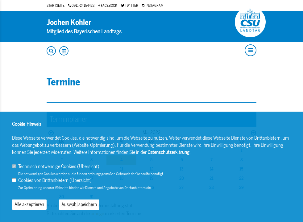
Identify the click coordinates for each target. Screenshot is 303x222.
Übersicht (88, 166)
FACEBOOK (107, 5)
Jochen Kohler (69, 22)
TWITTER (129, 5)
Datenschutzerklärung (168, 152)
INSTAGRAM (153, 5)
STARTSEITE (55, 5)
